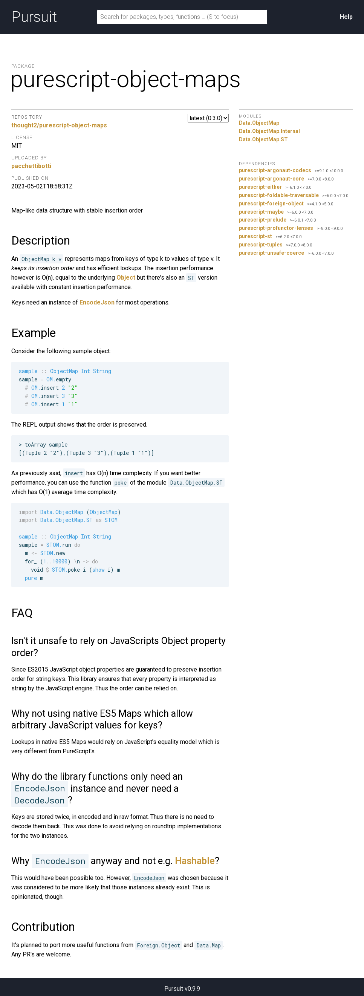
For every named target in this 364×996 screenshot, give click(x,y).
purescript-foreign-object (271, 203)
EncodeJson (97, 302)
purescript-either (260, 187)
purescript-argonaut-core (271, 179)
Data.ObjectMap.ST (263, 139)
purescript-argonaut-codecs (275, 170)
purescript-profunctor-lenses (276, 228)
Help (346, 16)
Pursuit (34, 17)
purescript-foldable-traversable (279, 195)
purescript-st (255, 236)
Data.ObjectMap (259, 123)
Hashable (195, 860)
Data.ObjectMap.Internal (269, 131)
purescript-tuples (261, 245)
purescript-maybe (261, 212)
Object (125, 277)
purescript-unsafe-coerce (271, 253)
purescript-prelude (262, 220)
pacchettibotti (31, 166)
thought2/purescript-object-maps (59, 125)
